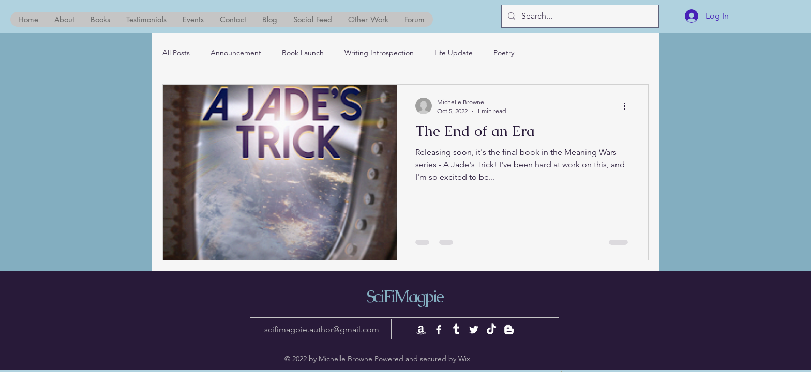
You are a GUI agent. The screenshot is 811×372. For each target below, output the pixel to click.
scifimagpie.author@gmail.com (321, 329)
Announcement (236, 52)
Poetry (503, 52)
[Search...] (579, 16)
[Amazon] (421, 329)
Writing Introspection (379, 52)
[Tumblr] (456, 329)
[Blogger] (509, 329)
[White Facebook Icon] (438, 329)
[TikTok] (491, 329)
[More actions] (628, 106)
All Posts (176, 52)
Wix (464, 358)
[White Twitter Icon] (474, 329)
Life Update (453, 52)
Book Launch (303, 52)
